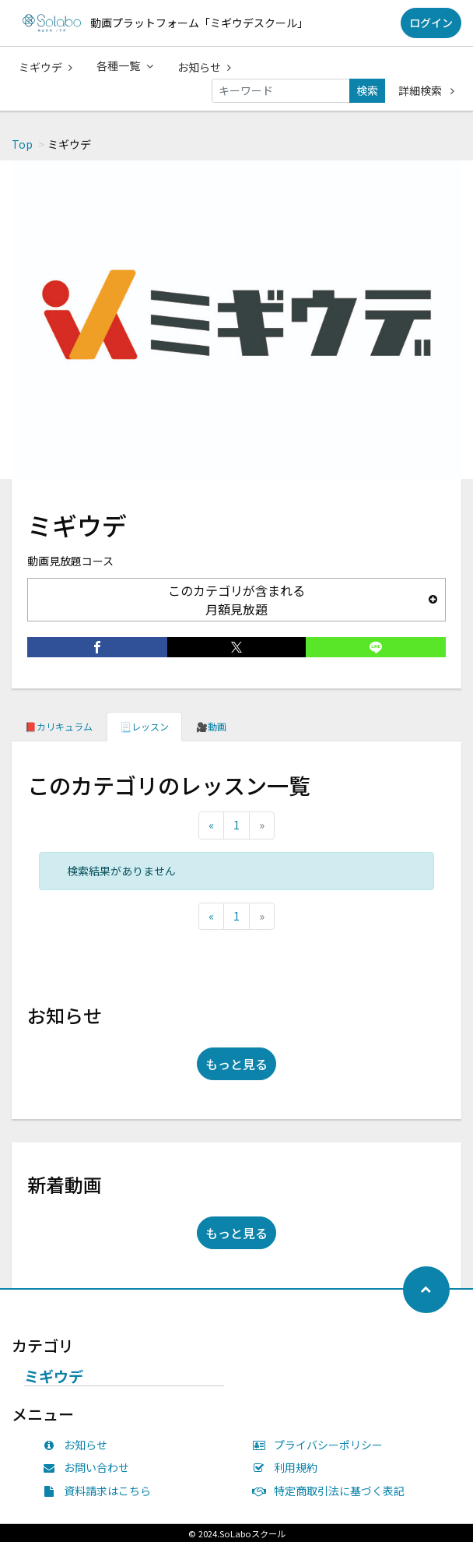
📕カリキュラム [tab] (59, 726)
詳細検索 (426, 90)
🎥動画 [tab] (211, 726)
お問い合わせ (89, 1467)
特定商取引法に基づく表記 (332, 1490)
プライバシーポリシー (321, 1444)
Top (22, 144)
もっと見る (236, 1063)
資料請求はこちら (100, 1490)
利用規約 (288, 1467)
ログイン (431, 22)
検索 (367, 90)
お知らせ (204, 67)
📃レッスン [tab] (144, 726)
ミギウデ (45, 67)
